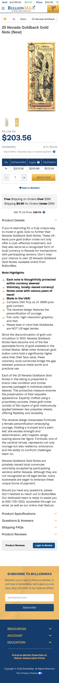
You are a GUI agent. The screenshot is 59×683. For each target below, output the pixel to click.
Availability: (9, 146)
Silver (39, 2)
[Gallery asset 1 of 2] (6, 122)
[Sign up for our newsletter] (29, 597)
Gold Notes (24, 19)
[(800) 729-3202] (39, 8)
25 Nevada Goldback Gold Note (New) (44, 19)
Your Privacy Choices (29, 673)
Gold (4, 2)
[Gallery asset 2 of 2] (17, 122)
